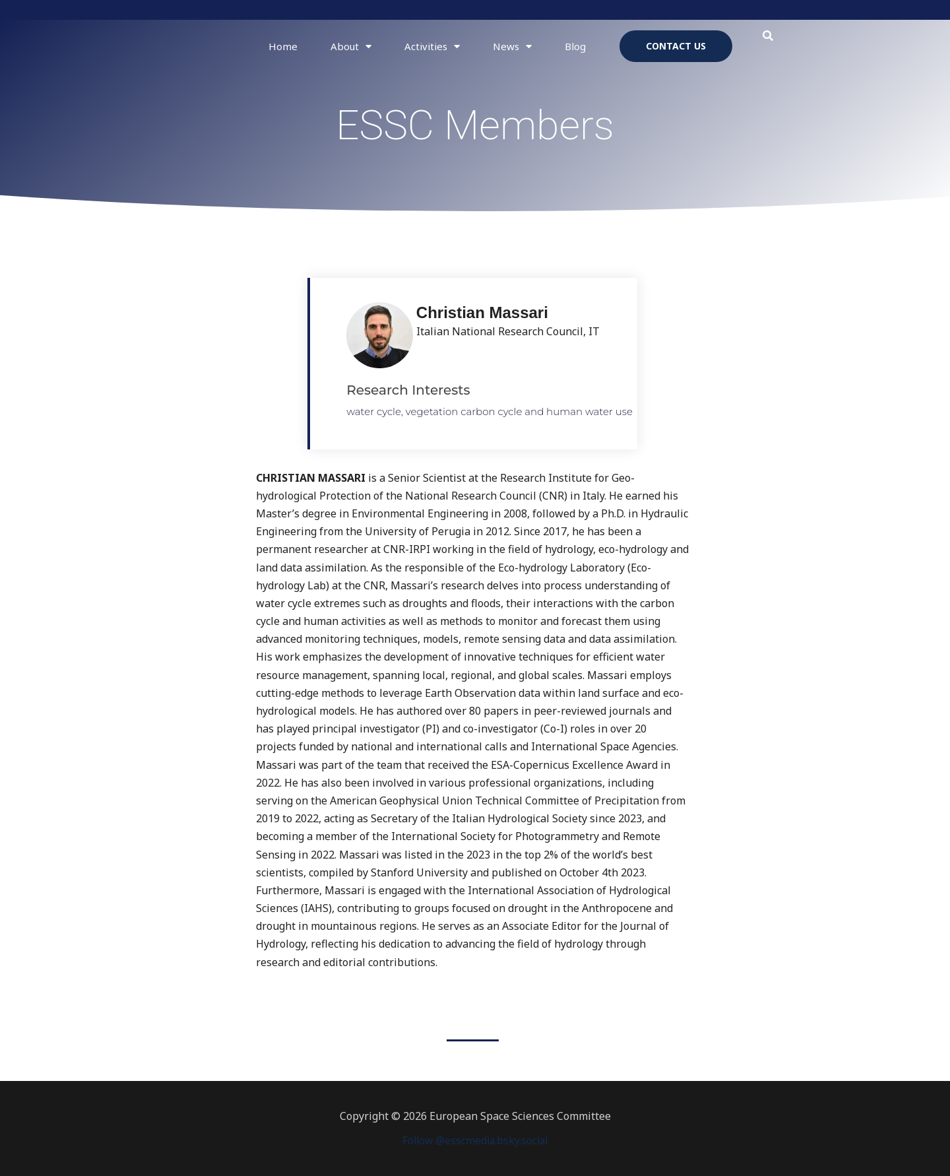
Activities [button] (432, 46)
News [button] (512, 46)
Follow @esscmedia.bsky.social (475, 1140)
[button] (768, 36)
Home (283, 46)
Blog (575, 46)
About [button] (351, 46)
